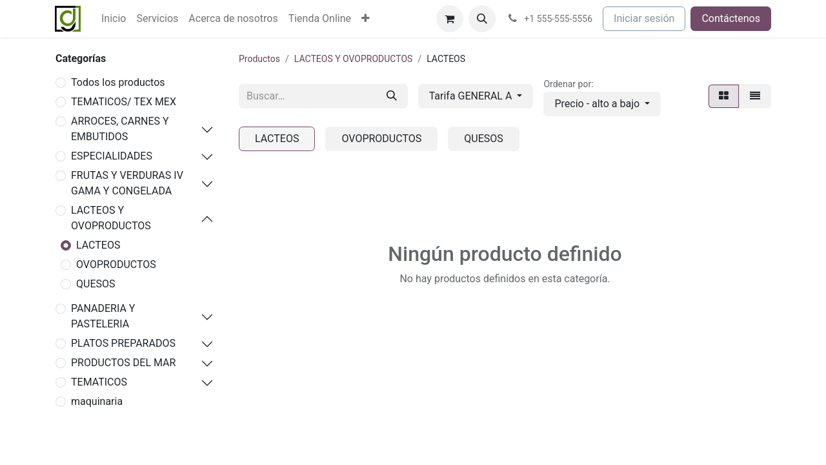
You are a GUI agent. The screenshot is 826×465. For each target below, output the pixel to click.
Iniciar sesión (644, 18)
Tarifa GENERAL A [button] (472, 96)
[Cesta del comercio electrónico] (449, 18)
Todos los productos (118, 82)
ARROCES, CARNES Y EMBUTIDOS (120, 129)
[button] (482, 18)
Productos (259, 59)
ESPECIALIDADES (111, 156)
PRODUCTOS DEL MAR (123, 362)
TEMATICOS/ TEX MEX (123, 102)
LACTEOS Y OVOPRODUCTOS (111, 218)
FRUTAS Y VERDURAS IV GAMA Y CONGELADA (127, 183)
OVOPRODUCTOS (116, 264)
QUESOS (95, 284)
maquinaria (97, 401)
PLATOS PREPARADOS (123, 343)
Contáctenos (730, 18)
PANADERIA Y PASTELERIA (103, 316)
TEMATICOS (99, 382)
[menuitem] (113, 19)
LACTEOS (98, 245)
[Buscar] (392, 96)
